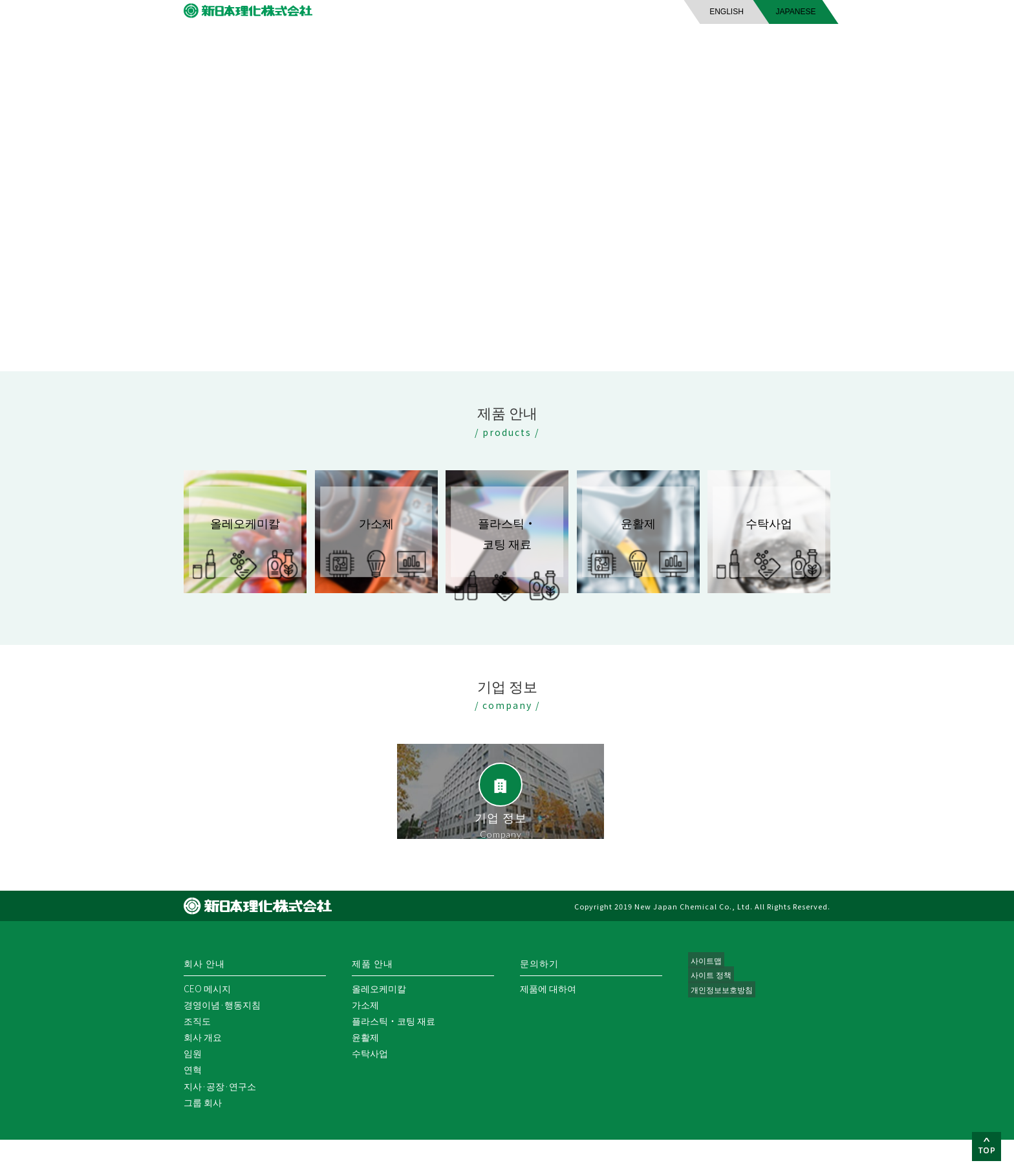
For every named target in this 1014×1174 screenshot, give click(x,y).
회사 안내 (322, 51)
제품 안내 (508, 51)
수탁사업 (370, 1087)
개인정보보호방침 (724, 1027)
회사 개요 (203, 1071)
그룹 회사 (203, 1136)
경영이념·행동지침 (222, 1038)
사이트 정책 (711, 1011)
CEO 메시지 (207, 1022)
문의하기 (692, 51)
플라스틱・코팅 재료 (393, 1055)
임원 (193, 1087)
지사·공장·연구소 (220, 1120)
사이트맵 (706, 995)
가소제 (365, 1038)
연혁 (193, 1103)
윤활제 (365, 1071)
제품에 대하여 (548, 1022)
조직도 (197, 1055)
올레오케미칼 (379, 1022)
